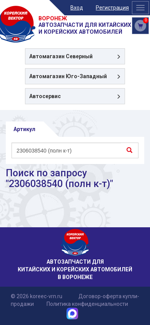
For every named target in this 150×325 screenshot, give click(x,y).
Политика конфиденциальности (87, 304)
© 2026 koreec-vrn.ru (36, 296)
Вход (76, 8)
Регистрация (112, 8)
